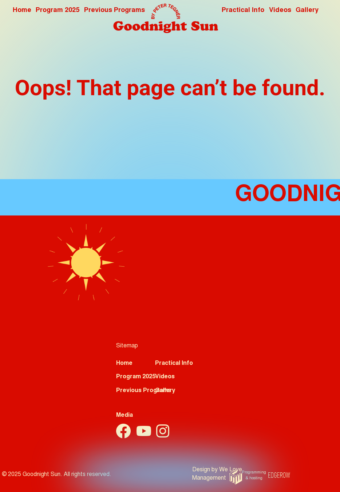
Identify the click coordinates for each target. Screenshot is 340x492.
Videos (280, 10)
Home (22, 10)
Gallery (307, 10)
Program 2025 (57, 10)
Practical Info (243, 10)
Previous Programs (143, 391)
